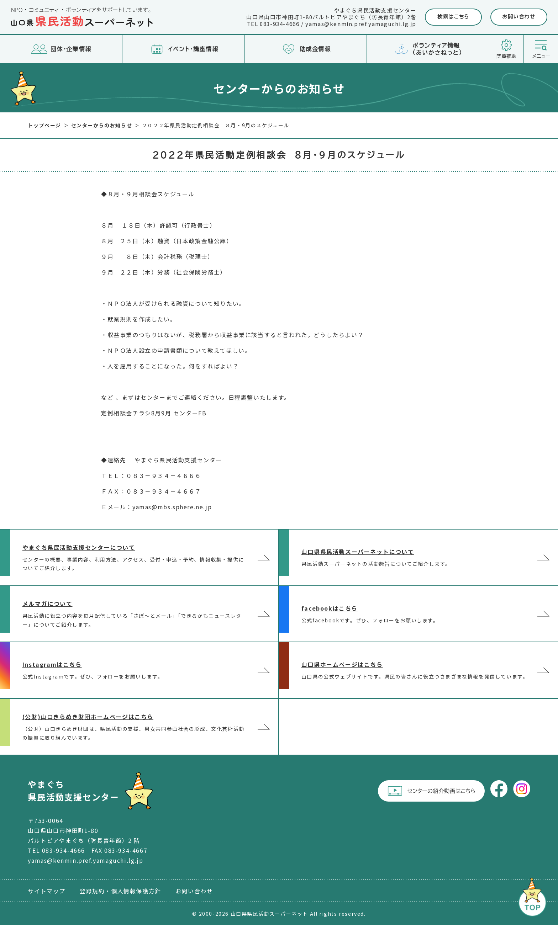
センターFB (190, 413)
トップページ (44, 125)
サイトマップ (46, 891)
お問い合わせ (519, 16)
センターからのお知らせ (101, 125)
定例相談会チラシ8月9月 (136, 413)
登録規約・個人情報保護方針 (120, 891)
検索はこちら (453, 16)
